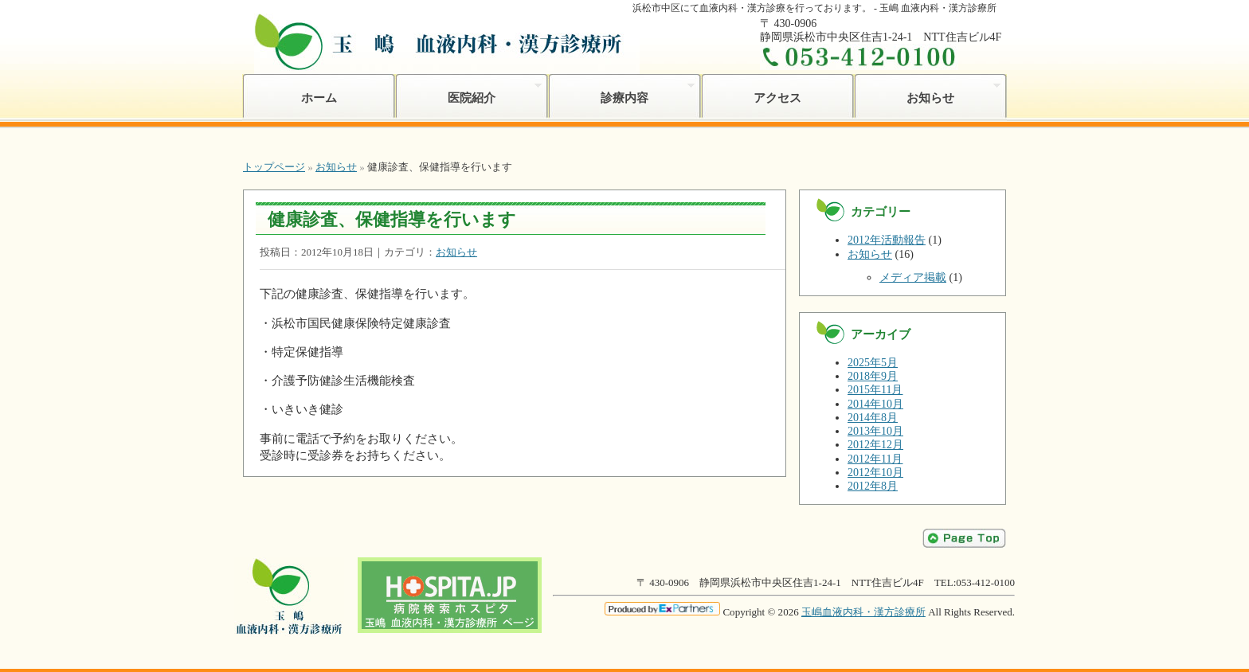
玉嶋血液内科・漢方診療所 (863, 612)
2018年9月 (873, 376)
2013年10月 (875, 431)
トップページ (274, 167)
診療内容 (621, 92)
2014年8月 (873, 418)
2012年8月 (873, 486)
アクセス (777, 97)
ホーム (319, 97)
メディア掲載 (912, 277)
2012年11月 (875, 459)
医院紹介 (468, 92)
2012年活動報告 (887, 240)
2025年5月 (873, 363)
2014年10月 (875, 404)
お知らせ (927, 92)
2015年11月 (875, 390)
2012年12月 (875, 445)
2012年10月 (875, 473)
